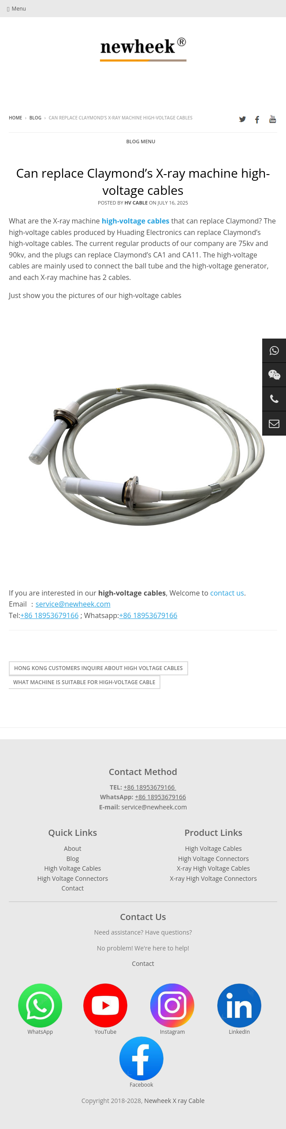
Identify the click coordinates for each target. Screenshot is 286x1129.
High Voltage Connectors (72, 878)
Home (15, 118)
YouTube (105, 1010)
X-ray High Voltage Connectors (213, 878)
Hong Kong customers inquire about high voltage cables (98, 668)
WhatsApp (40, 1010)
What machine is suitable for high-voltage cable (84, 682)
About (72, 848)
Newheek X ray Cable (174, 1100)
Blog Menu (141, 141)
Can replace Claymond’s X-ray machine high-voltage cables (143, 181)
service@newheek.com (154, 807)
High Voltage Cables (72, 868)
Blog (35, 118)
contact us (227, 593)
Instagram (172, 1010)
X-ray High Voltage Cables (213, 868)
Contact (73, 888)
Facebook (141, 1062)
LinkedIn (239, 1010)
